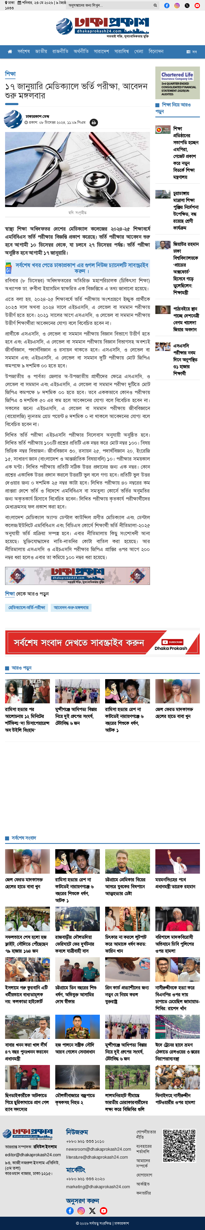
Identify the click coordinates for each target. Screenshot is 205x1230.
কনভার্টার (143, 1193)
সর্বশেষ (24, 52)
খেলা (138, 52)
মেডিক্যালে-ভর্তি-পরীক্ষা (26, 607)
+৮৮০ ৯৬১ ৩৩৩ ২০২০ (85, 1179)
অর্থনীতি (81, 52)
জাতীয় (41, 52)
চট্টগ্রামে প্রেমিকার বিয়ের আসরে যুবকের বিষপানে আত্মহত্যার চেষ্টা (125, 887)
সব (192, 51)
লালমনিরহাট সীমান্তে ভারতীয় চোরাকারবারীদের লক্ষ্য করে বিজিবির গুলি (126, 1102)
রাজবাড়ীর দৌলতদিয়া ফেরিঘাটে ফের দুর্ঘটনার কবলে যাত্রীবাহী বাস (74, 944)
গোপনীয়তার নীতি (146, 1134)
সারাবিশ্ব (122, 52)
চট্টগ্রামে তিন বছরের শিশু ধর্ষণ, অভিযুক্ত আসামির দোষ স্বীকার (75, 995)
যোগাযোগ (144, 1175)
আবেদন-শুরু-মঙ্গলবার (71, 607)
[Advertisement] (102, 790)
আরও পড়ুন (21, 668)
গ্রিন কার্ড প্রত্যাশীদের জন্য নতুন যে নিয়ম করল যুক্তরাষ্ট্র (127, 995)
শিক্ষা (10, 73)
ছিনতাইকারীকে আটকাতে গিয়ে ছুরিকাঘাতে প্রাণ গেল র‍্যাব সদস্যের (27, 1102)
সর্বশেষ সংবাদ (24, 838)
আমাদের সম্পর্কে (143, 1163)
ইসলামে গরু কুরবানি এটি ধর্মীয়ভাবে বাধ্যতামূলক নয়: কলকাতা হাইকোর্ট (26, 995)
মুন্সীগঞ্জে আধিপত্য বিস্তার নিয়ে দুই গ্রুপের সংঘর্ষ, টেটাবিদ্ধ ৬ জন (76, 716)
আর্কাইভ (142, 1184)
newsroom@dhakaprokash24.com (98, 1149)
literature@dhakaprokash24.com (97, 1157)
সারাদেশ (101, 52)
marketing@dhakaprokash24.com (98, 1187)
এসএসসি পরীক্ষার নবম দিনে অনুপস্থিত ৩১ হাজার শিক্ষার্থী (185, 360)
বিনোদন (156, 52)
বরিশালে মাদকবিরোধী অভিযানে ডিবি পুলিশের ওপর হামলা (176, 944)
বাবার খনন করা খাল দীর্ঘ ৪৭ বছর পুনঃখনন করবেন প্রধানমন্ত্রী (26, 1052)
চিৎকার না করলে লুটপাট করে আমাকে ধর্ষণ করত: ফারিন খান (125, 944)
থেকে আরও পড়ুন (27, 594)
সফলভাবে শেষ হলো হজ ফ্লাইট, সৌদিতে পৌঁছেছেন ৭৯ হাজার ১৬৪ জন (26, 944)
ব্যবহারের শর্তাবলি (144, 1149)
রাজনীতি (60, 52)
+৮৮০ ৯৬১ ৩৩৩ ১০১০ (85, 1141)
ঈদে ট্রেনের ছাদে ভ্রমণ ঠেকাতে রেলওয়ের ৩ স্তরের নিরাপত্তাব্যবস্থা (177, 1052)
